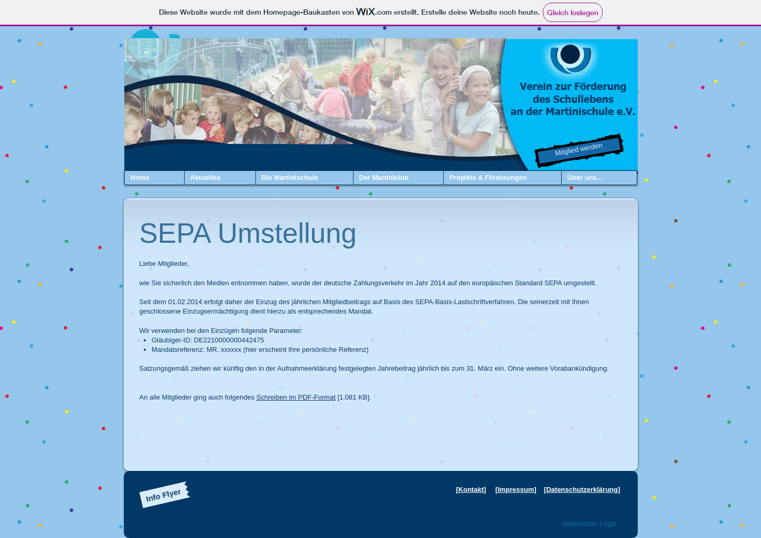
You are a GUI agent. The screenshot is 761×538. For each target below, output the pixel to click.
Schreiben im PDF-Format (296, 397)
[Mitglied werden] (579, 151)
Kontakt (471, 489)
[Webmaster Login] (590, 524)
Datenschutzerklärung (582, 489)
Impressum (516, 489)
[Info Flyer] (163, 495)
